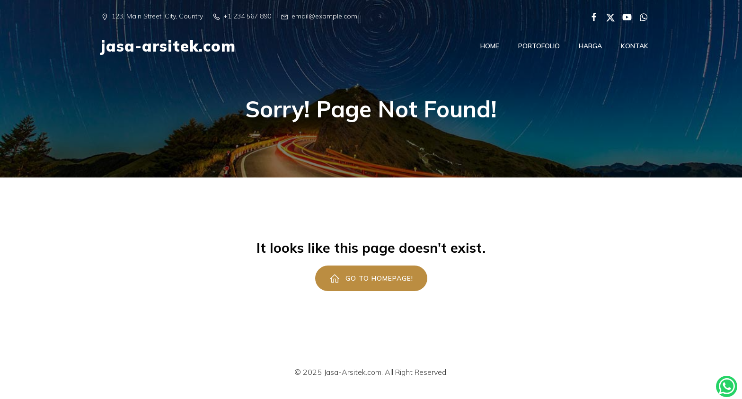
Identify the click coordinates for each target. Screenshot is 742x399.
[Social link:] (590, 16)
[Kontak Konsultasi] (726, 386)
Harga (590, 49)
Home (489, 49)
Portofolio (539, 49)
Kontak (634, 49)
